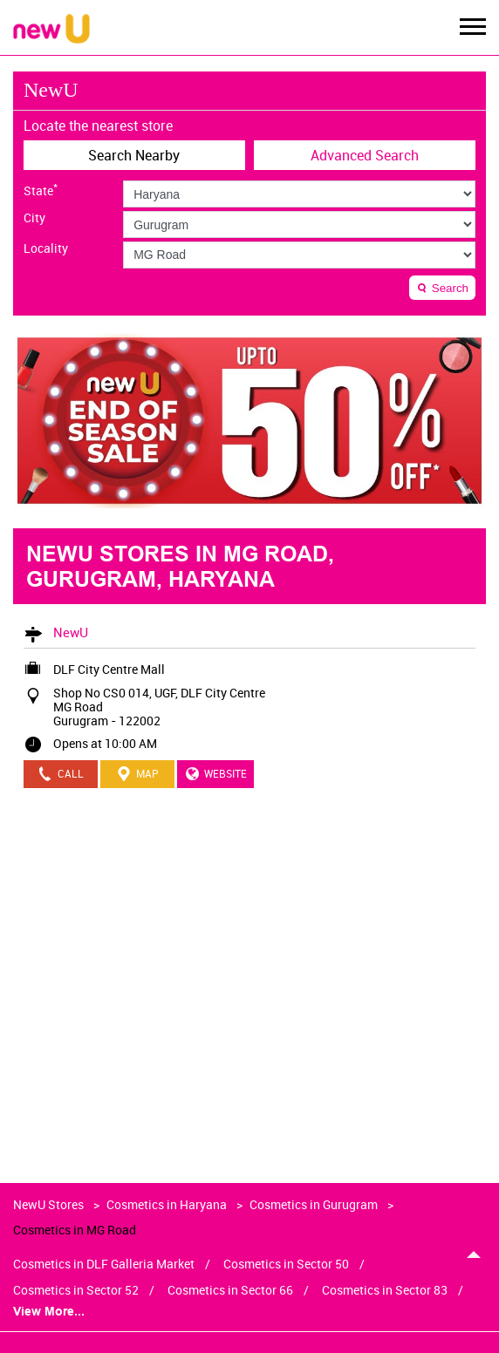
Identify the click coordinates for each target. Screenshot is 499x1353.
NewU (70, 632)
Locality (46, 248)
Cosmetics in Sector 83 (385, 1290)
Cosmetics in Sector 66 (230, 1290)
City (34, 218)
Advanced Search (365, 155)
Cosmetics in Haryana (166, 1204)
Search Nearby (134, 155)
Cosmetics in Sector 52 (76, 1290)
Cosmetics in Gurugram (314, 1204)
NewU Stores (49, 1204)
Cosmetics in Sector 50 (286, 1264)
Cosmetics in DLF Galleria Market (104, 1264)
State (41, 189)
